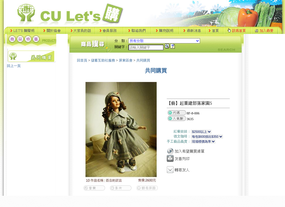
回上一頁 (14, 66)
